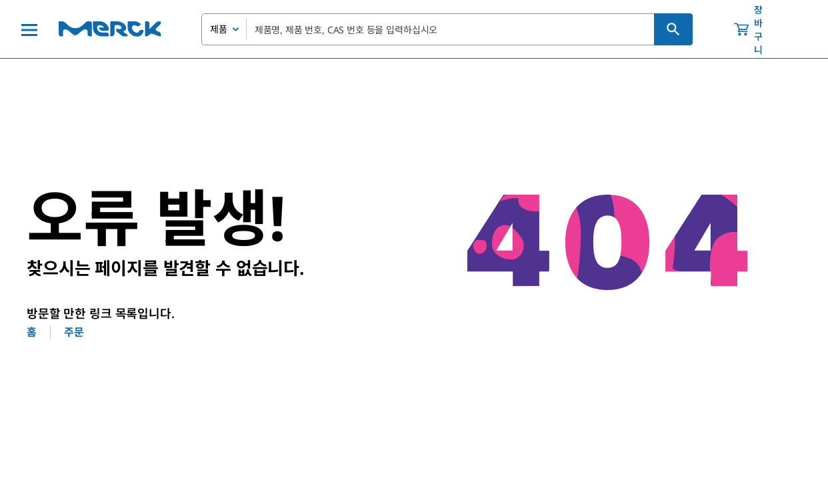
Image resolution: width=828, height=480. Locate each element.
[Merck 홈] (110, 29)
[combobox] (447, 29)
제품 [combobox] (218, 29)
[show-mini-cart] (760, 29)
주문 (74, 332)
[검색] (673, 29)
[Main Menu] (29, 29)
